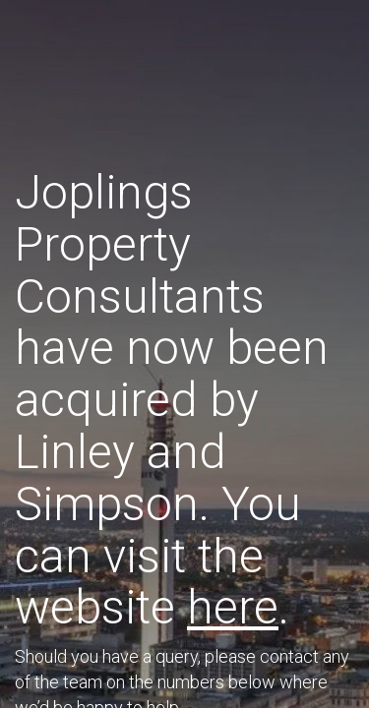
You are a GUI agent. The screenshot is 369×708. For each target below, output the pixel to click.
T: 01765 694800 (176, 453)
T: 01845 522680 (179, 504)
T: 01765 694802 (187, 478)
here (278, 327)
